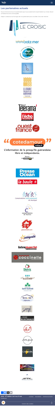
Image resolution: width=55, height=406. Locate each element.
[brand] (4, 2)
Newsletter (38, 396)
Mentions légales (48, 396)
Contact (31, 396)
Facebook (4, 398)
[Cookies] (3, 402)
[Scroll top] (52, 403)
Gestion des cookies (27, 404)
